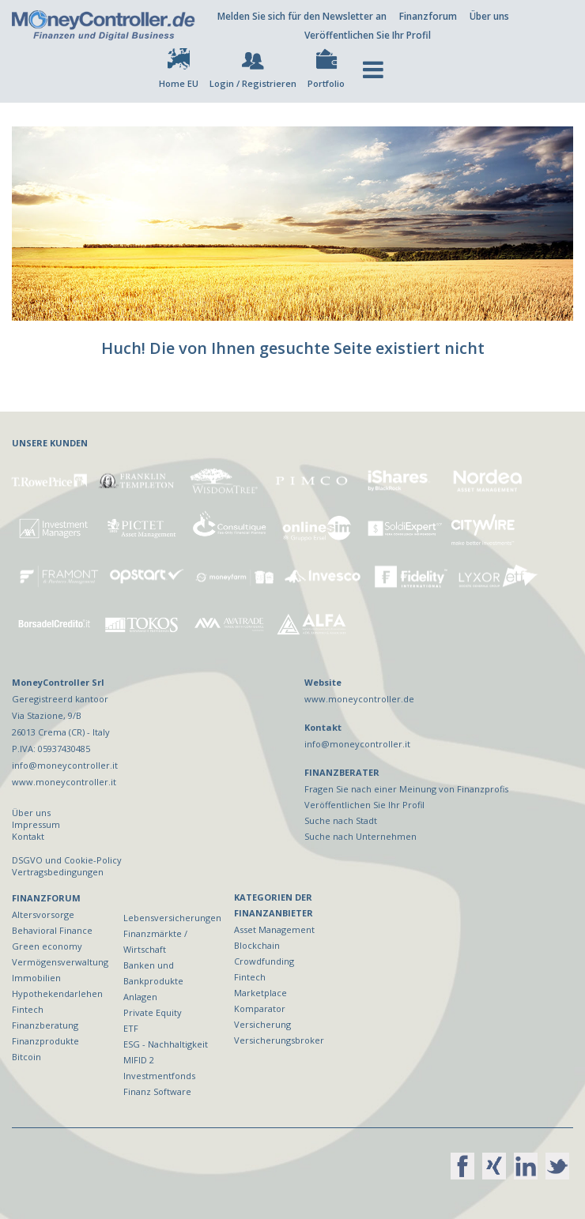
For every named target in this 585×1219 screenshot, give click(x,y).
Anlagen (140, 997)
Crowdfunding (264, 961)
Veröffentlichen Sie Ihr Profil (367, 35)
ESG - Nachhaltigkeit (165, 1044)
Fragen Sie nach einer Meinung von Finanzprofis (406, 789)
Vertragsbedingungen (58, 872)
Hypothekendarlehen (57, 993)
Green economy (47, 946)
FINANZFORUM (46, 898)
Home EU (178, 83)
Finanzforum (428, 16)
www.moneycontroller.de (359, 699)
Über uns (489, 16)
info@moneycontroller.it (357, 744)
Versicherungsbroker (279, 1040)
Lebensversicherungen (172, 918)
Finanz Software (157, 1091)
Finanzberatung (45, 1025)
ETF (130, 1028)
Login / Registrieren (252, 83)
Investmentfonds (159, 1076)
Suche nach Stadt (340, 820)
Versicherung (262, 1024)
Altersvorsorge (43, 914)
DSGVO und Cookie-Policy (67, 860)
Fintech (27, 1009)
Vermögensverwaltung (60, 962)
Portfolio (326, 83)
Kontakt (28, 836)
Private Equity (152, 1012)
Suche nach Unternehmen (360, 836)
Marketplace (260, 993)
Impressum (36, 824)
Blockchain (257, 945)
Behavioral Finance (52, 930)
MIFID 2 (138, 1060)
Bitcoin (26, 1057)
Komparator (259, 1008)
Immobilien (36, 978)
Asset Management (274, 929)
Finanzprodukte (45, 1041)
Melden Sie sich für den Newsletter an (302, 16)
